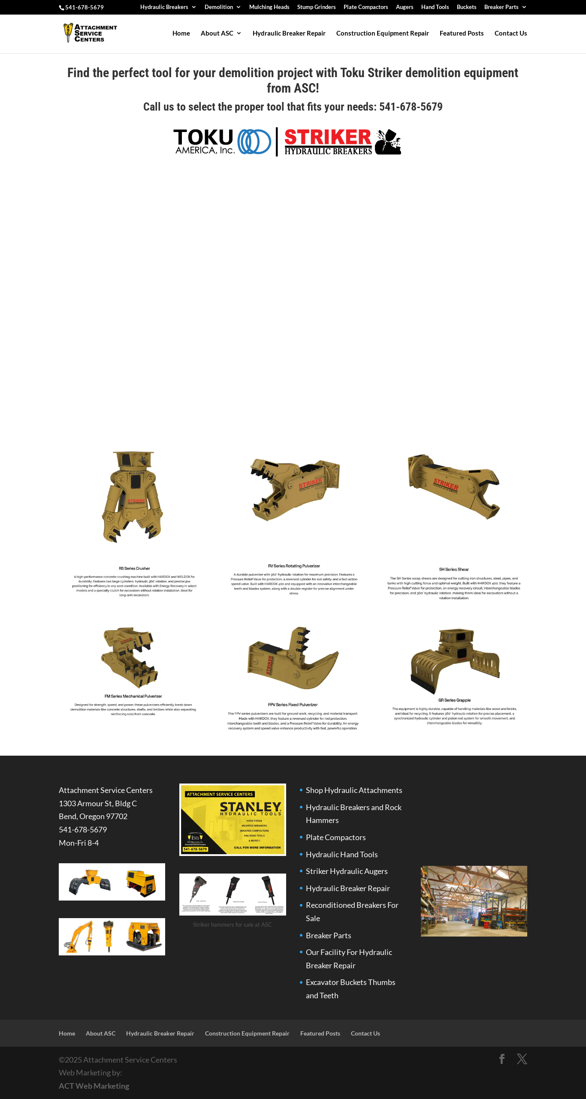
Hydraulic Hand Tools (342, 854)
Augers (405, 7)
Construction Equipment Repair (382, 33)
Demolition (219, 7)
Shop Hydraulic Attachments (354, 790)
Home (181, 33)
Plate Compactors (366, 7)
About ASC (217, 33)
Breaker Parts (501, 7)
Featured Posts (462, 33)
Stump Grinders (316, 7)
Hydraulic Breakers (164, 7)
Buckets (467, 7)
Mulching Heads (269, 7)
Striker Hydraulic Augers (347, 871)
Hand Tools (435, 7)
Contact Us (511, 33)
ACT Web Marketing (94, 1085)
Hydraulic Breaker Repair (289, 33)
